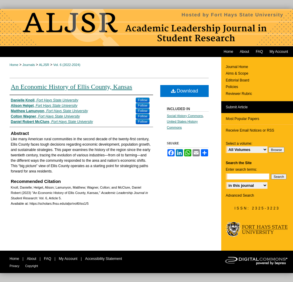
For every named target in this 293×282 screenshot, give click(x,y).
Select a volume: (239, 143)
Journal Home (237, 67)
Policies (232, 87)
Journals (28, 65)
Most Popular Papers (242, 119)
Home (14, 65)
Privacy (14, 266)
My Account (68, 259)
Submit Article (237, 107)
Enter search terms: (241, 169)
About (31, 259)
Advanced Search (240, 195)
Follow (142, 100)
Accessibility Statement (103, 259)
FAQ (47, 259)
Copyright (31, 266)
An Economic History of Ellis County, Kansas (71, 86)
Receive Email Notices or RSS (250, 130)
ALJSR (44, 65)
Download (184, 90)
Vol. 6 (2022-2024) (66, 65)
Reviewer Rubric (239, 94)
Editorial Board (237, 80)
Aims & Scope (237, 73)
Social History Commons (185, 116)
